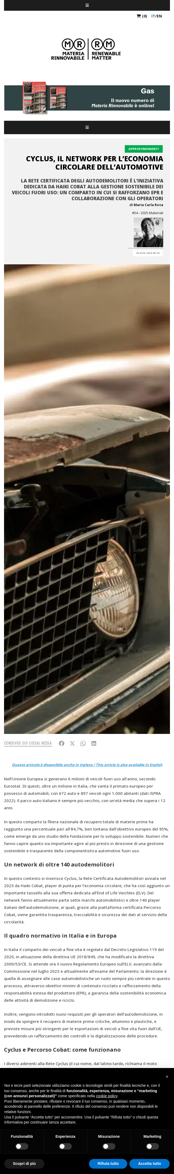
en (159, 16)
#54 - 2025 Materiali (147, 212)
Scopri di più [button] (24, 1163)
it (153, 16)
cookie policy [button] (106, 1096)
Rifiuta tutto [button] (108, 1163)
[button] (167, 1076)
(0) (142, 16)
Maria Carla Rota (148, 204)
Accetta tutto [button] (149, 1163)
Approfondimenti (144, 149)
